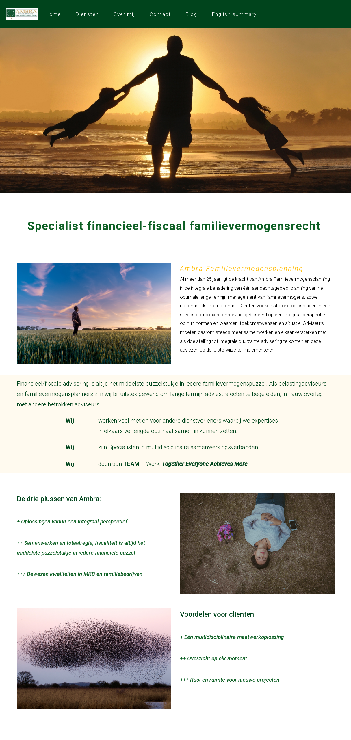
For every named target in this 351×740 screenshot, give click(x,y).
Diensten (87, 14)
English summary (234, 14)
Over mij (124, 14)
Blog (191, 14)
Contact (160, 14)
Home (53, 14)
